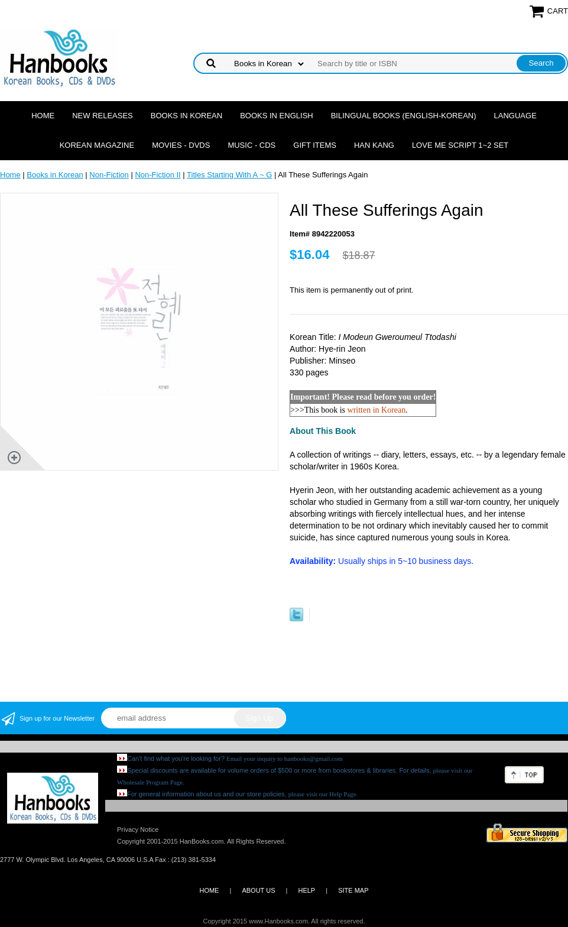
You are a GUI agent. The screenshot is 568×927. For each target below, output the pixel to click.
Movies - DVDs (181, 145)
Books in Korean (186, 115)
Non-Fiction (108, 174)
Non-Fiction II (157, 174)
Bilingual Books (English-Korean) (403, 115)
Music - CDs (251, 145)
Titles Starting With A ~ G (229, 174)
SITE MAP (353, 890)
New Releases (102, 115)
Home (42, 115)
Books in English (276, 115)
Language (515, 115)
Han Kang (374, 145)
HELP (306, 890)
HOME (209, 890)
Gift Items (314, 145)
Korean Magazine (97, 145)
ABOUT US (258, 890)
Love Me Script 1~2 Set (460, 145)
